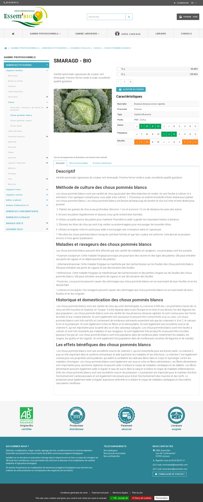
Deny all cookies (141, 498)
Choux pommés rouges (21, 121)
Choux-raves (16, 126)
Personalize (162, 498)
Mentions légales (120, 493)
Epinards (12, 142)
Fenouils (12, 147)
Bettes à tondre (15, 81)
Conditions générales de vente (74, 493)
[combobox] (106, 17)
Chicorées (13, 97)
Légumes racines (14, 195)
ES (196, 3)
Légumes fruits (13, 190)
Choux (97, 48)
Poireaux (12, 174)
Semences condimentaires (22, 211)
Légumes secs (14, 229)
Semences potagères (54, 48)
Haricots (12, 158)
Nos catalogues (110, 450)
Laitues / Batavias (16, 163)
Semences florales (18, 217)
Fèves (11, 152)
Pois (10, 179)
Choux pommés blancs (117, 48)
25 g (158, 74)
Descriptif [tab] (60, 163)
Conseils (186, 34)
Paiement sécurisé (100, 493)
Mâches (12, 168)
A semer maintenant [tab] (102, 163)
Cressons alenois (16, 137)
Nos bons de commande (114, 453)
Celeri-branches (15, 92)
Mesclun (12, 184)
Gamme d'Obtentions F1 (17, 205)
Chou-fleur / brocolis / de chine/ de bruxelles (27, 109)
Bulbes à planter (14, 200)
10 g (158, 69)
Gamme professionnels (45, 34)
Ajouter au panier (131, 89)
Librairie (160, 34)
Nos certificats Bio (112, 456)
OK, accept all (119, 498)
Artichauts (13, 76)
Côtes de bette (15, 131)
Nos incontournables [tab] (79, 163)
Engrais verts (14, 223)
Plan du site (137, 493)
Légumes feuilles (80, 48)
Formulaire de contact (170, 474)
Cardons (12, 86)
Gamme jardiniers (87, 34)
